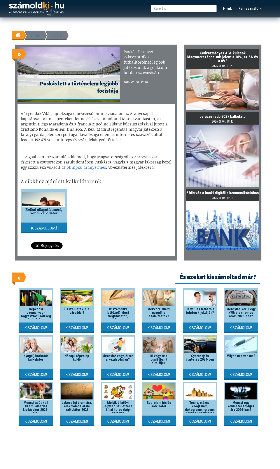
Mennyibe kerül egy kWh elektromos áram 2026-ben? (241, 312)
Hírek (227, 8)
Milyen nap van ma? (241, 356)
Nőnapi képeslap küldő (77, 357)
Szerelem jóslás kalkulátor (159, 404)
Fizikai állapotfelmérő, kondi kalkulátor (43, 211)
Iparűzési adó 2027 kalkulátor (222, 116)
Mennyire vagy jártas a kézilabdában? (117, 357)
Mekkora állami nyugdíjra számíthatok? (158, 312)
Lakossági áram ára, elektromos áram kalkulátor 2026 (77, 406)
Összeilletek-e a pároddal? (76, 311)
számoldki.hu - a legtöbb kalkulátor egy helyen (37, 9)
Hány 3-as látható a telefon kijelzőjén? (200, 311)
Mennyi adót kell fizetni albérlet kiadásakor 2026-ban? (36, 408)
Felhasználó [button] (249, 8)
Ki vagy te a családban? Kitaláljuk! (159, 359)
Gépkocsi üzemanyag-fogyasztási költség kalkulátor (36, 314)
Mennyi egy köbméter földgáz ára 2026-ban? (241, 406)
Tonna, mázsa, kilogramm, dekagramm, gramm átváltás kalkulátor (200, 408)
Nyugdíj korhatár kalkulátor (35, 357)
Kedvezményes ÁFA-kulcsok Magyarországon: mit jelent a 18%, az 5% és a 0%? (222, 57)
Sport (56, 35)
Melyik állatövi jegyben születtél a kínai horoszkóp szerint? (117, 408)
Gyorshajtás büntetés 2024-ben (200, 357)
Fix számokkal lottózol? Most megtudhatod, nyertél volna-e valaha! (118, 316)
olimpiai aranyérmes (86, 167)
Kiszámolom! (44, 228)
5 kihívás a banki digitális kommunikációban (222, 193)
